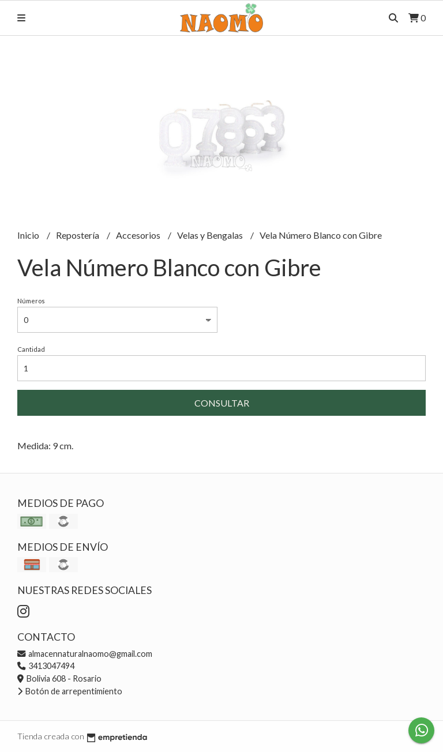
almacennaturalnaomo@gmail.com (84, 654)
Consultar (221, 402)
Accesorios (139, 235)
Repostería (78, 235)
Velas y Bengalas (211, 235)
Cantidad (31, 349)
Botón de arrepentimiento (69, 691)
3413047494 (45, 666)
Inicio (29, 235)
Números (31, 300)
